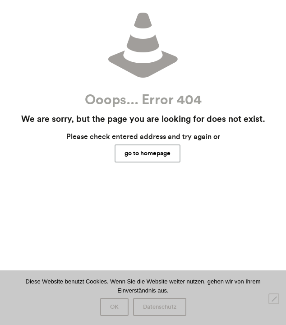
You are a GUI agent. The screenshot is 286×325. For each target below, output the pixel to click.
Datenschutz (159, 307)
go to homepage (148, 153)
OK (114, 307)
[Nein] (273, 298)
